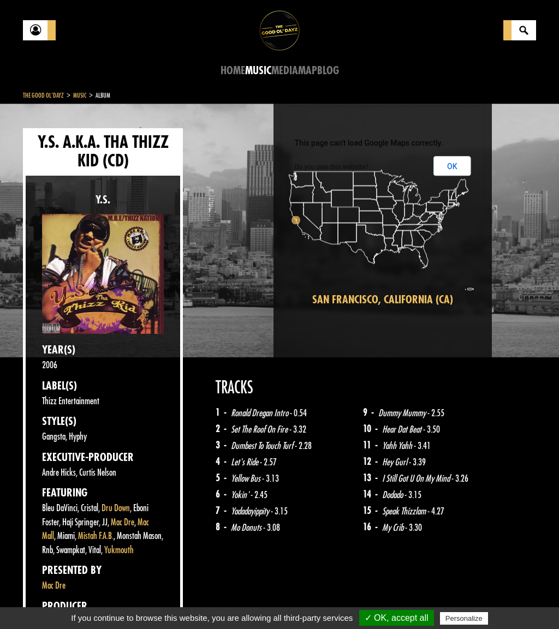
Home (233, 70)
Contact (50, 601)
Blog (328, 70)
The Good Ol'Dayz (43, 95)
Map (307, 70)
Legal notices (108, 602)
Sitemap (203, 602)
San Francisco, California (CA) (382, 299)
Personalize (464, 618)
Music (258, 70)
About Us (159, 602)
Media (284, 70)
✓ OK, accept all (397, 617)
